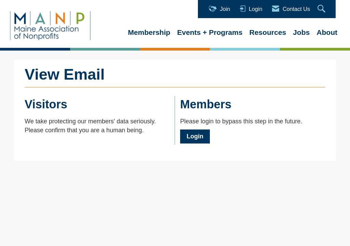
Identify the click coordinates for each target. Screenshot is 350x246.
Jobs (301, 32)
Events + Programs (209, 32)
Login (195, 136)
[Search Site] (322, 9)
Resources (267, 32)
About (327, 32)
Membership (149, 32)
